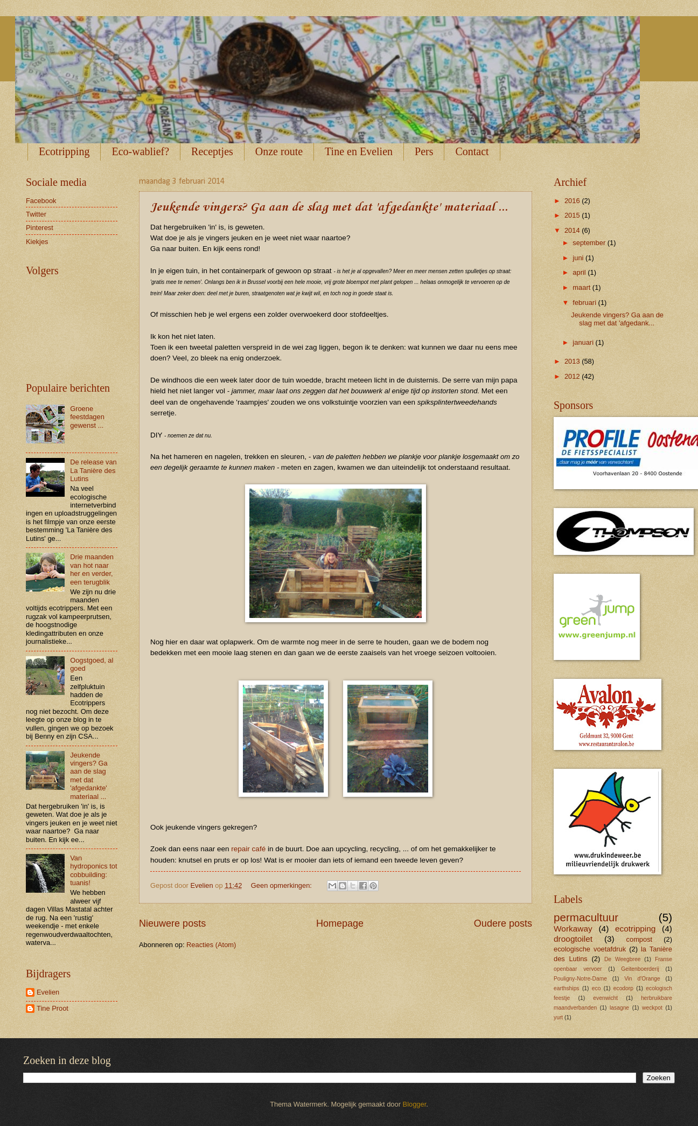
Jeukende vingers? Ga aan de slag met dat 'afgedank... (617, 319)
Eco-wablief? (140, 151)
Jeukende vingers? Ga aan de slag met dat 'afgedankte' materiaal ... (329, 207)
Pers (424, 151)
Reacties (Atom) (211, 945)
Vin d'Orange (642, 979)
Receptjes (212, 151)
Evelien (48, 992)
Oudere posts (503, 923)
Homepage (340, 923)
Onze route (279, 151)
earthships (567, 988)
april (580, 272)
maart (582, 287)
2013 (573, 361)
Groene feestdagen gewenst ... (87, 417)
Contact (471, 151)
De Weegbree (622, 959)
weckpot (652, 1008)
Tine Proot (52, 1008)
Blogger (415, 1104)
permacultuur (586, 917)
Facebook (41, 201)
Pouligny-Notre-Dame (580, 979)
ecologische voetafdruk (590, 949)
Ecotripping (64, 151)
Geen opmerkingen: (282, 885)
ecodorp (623, 988)
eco (596, 988)
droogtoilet (573, 938)
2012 (573, 376)
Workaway (573, 928)
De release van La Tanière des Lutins (93, 470)
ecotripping (635, 928)
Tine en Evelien (359, 151)
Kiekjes (37, 242)
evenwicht (605, 998)
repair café (248, 849)
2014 (573, 230)
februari (585, 302)
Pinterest (39, 228)
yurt (558, 1017)
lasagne (619, 1008)
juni (579, 258)
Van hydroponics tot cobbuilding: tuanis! (93, 870)
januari (584, 342)
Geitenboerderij (640, 969)
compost (639, 939)
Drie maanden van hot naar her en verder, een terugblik (92, 569)
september (590, 243)
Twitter (36, 214)
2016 (573, 201)
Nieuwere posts (172, 923)
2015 (573, 215)
